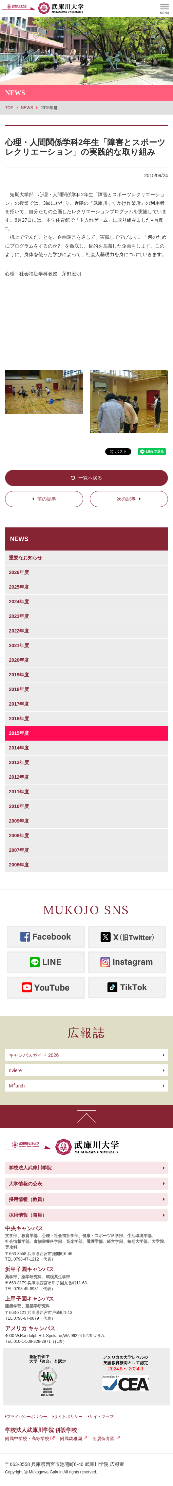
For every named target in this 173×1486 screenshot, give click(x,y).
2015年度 (19, 733)
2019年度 (19, 674)
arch (17, 1085)
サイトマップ (101, 1416)
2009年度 (19, 821)
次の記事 (126, 499)
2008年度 (19, 835)
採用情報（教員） (28, 1199)
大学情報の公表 (25, 1183)
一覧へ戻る (90, 477)
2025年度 (19, 587)
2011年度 (19, 791)
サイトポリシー (68, 1416)
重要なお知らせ (25, 557)
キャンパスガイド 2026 (34, 1055)
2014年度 (19, 747)
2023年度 (19, 616)
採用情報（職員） (28, 1215)
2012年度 (19, 777)
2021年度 (19, 645)
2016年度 (19, 718)
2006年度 (19, 864)
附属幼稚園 (71, 1438)
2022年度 (19, 631)
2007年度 (19, 850)
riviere (15, 1070)
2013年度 (19, 762)
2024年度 (19, 601)
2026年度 (19, 572)
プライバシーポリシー (26, 1416)
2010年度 (19, 806)
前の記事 (46, 499)
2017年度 (19, 704)
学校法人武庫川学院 (30, 1167)
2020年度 (19, 660)
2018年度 (19, 689)
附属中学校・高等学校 (27, 1438)
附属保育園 (104, 1438)
